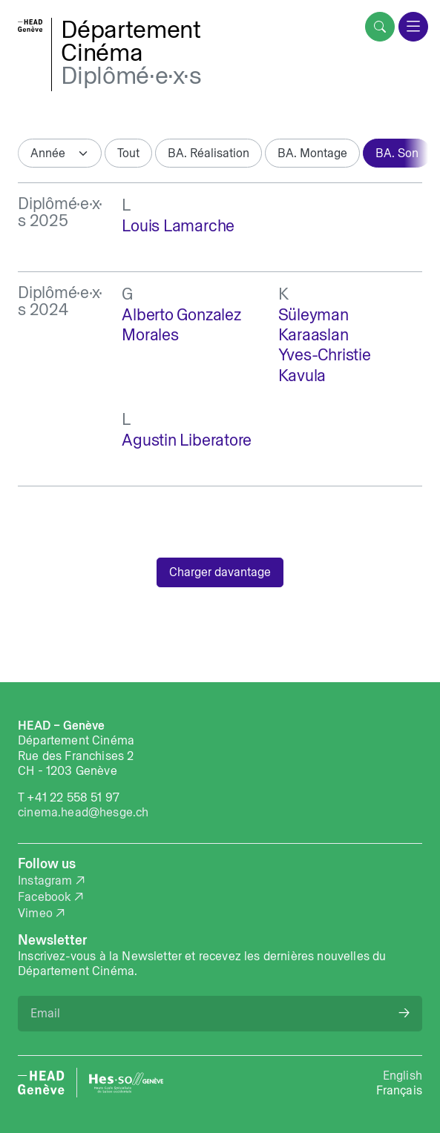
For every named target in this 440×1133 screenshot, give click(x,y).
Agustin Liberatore (187, 439)
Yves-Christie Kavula (324, 364)
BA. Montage (312, 152)
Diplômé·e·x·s (131, 75)
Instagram (45, 880)
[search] (380, 27)
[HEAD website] (41, 1082)
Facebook (44, 896)
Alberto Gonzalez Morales (181, 324)
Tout (128, 152)
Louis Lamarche (178, 225)
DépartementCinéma (130, 40)
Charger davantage (220, 571)
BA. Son (396, 152)
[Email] (220, 1013)
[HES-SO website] (126, 1082)
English (402, 1075)
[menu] (413, 27)
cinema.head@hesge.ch (83, 812)
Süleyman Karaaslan (313, 324)
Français (399, 1090)
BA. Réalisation (208, 152)
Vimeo (35, 912)
